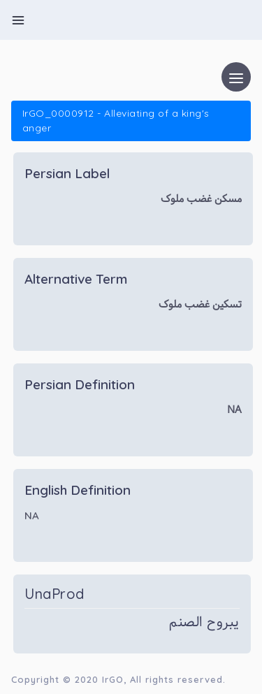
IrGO (113, 679)
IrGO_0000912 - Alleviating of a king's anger (116, 120)
